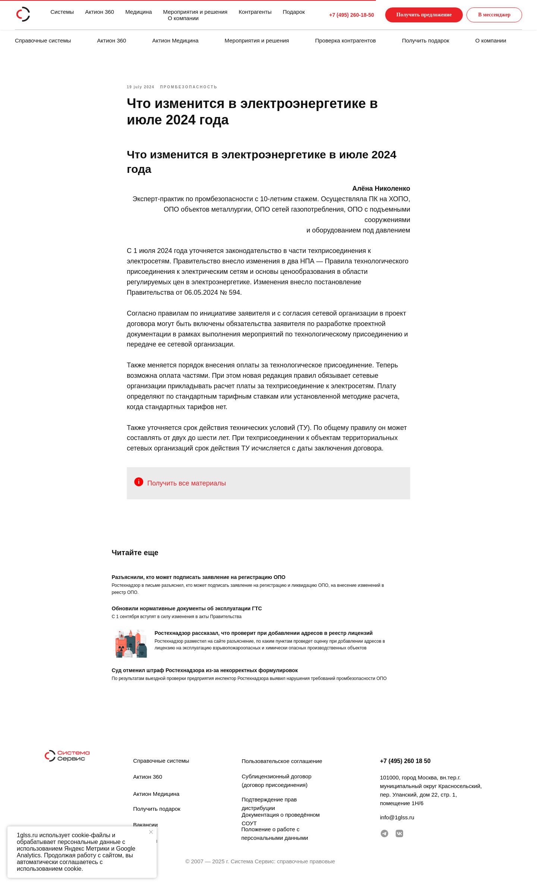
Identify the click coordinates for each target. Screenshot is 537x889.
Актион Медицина (175, 40)
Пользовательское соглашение (282, 767)
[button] (416, 15)
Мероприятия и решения (256, 40)
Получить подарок (425, 40)
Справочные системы (43, 40)
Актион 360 (111, 40)
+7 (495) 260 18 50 (405, 767)
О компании (490, 40)
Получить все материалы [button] (186, 486)
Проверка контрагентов (345, 40)
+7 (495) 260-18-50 (337, 15)
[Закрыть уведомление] (151, 832)
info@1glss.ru (397, 823)
